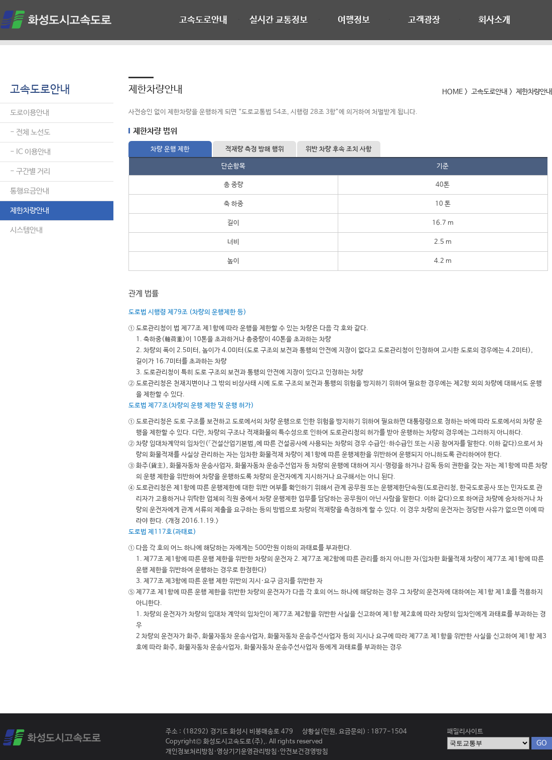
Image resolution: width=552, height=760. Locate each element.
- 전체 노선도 (30, 132)
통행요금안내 (29, 191)
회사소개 (494, 20)
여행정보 (354, 20)
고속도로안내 (203, 20)
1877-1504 (389, 731)
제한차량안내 (29, 210)
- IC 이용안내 (30, 151)
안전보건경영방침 (304, 751)
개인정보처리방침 (190, 751)
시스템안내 (26, 230)
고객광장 (424, 20)
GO (541, 743)
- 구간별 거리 (30, 171)
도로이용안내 (29, 112)
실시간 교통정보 (278, 20)
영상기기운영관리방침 (247, 751)
